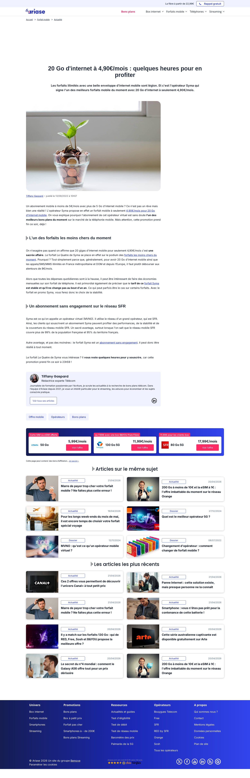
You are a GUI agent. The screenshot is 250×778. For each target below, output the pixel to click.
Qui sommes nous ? (206, 711)
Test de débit (119, 724)
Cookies (199, 737)
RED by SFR (161, 731)
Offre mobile (36, 417)
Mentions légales (204, 724)
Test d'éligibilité (120, 718)
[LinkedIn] (154, 400)
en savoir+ (74, 461)
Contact (199, 718)
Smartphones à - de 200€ (79, 731)
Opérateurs (58, 417)
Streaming (35, 731)
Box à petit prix (72, 718)
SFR (156, 724)
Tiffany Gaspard (34, 196)
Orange (158, 737)
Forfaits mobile (38, 718)
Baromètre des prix (122, 737)
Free (156, 718)
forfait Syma (151, 283)
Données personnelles (207, 731)
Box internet (36, 711)
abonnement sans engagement (119, 342)
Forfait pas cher (72, 724)
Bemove (75, 760)
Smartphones (37, 724)
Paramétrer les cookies (43, 764)
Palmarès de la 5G (122, 743)
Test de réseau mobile (124, 731)
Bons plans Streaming (76, 737)
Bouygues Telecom (165, 711)
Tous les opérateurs (166, 750)
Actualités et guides (123, 711)
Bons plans (79, 417)
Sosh (157, 743)
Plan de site (201, 743)
